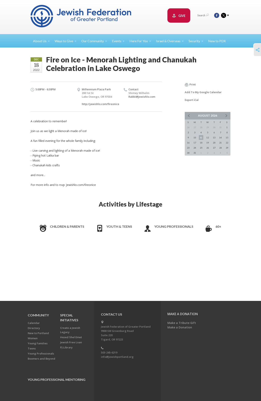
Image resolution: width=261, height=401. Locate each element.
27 (214, 147)
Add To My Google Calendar (203, 92)
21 (220, 142)
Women (33, 338)
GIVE (178, 16)
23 (188, 147)
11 (201, 137)
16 (188, 142)
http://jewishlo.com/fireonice (100, 104)
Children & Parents (67, 226)
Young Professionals (173, 226)
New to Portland (38, 333)
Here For (140, 41)
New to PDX (217, 41)
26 (207, 147)
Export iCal (192, 100)
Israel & (170, 41)
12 (207, 137)
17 (195, 142)
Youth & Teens (119, 226)
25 (201, 147)
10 (195, 137)
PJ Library (66, 347)
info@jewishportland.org (117, 357)
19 (207, 142)
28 (220, 147)
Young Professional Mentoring (56, 379)
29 (227, 147)
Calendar (34, 323)
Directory (34, 328)
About (41, 41)
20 (214, 142)
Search (203, 15)
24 (195, 147)
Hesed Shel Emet (71, 337)
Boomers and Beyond (41, 358)
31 (195, 152)
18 (201, 142)
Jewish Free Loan (71, 342)
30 (188, 152)
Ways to (65, 41)
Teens (32, 348)
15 (227, 137)
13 (214, 137)
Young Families (38, 343)
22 (227, 142)
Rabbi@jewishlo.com (141, 96)
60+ (218, 226)
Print (190, 85)
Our (94, 41)
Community (38, 315)
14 (220, 137)
